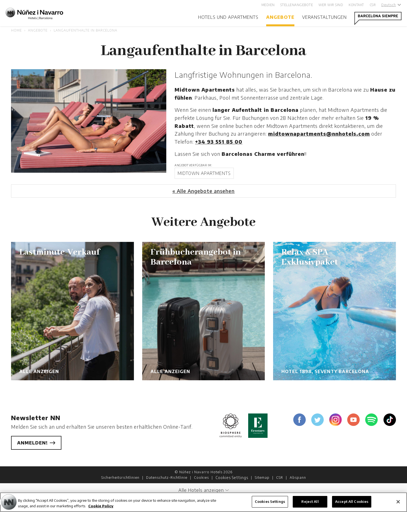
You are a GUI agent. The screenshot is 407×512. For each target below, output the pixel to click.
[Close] (398, 502)
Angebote (280, 17)
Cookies (201, 477)
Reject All (309, 501)
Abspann (298, 477)
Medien (268, 5)
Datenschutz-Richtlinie (166, 477)
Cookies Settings (232, 477)
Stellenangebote (296, 5)
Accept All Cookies (351, 501)
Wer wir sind (330, 5)
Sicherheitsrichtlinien (120, 477)
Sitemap (262, 477)
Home (16, 30)
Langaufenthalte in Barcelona (85, 30)
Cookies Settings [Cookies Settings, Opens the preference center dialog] (270, 501)
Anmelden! (36, 443)
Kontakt (356, 5)
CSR (373, 5)
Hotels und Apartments (228, 17)
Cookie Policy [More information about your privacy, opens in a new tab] (100, 506)
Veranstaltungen (324, 17)
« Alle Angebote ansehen (203, 191)
